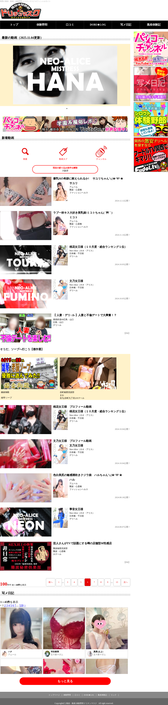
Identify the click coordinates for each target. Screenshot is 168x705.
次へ (126, 582)
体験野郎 (42, 24)
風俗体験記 (154, 24)
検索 (25, 153)
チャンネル (101, 153)
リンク (113, 695)
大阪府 (65, 169)
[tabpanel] (65, 75)
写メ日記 (125, 24)
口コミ (70, 24)
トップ (14, 24)
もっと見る (65, 681)
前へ (51, 582)
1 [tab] (67, 108)
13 (117, 582)
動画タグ (63, 153)
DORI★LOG (98, 24)
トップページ (54, 695)
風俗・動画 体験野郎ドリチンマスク (81, 703)
